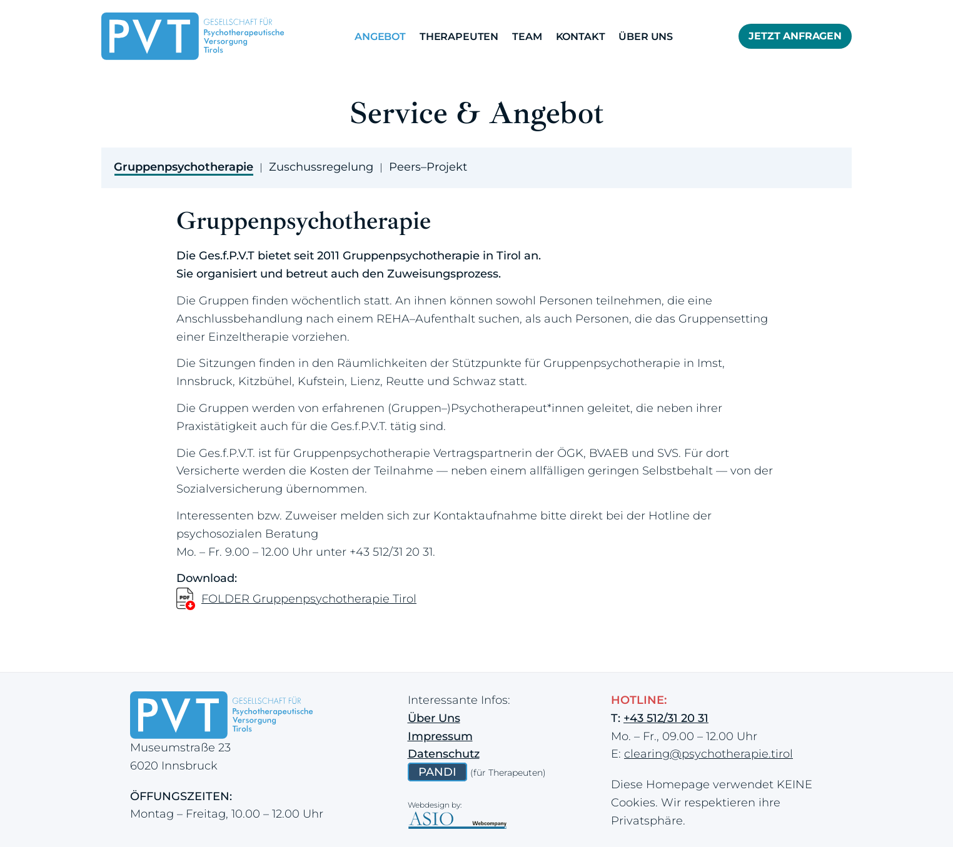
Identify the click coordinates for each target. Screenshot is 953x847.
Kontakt (580, 37)
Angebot (380, 37)
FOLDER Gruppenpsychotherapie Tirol (308, 599)
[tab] (183, 165)
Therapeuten (459, 37)
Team (527, 37)
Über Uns (645, 37)
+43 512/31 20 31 (391, 552)
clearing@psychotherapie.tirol (708, 754)
